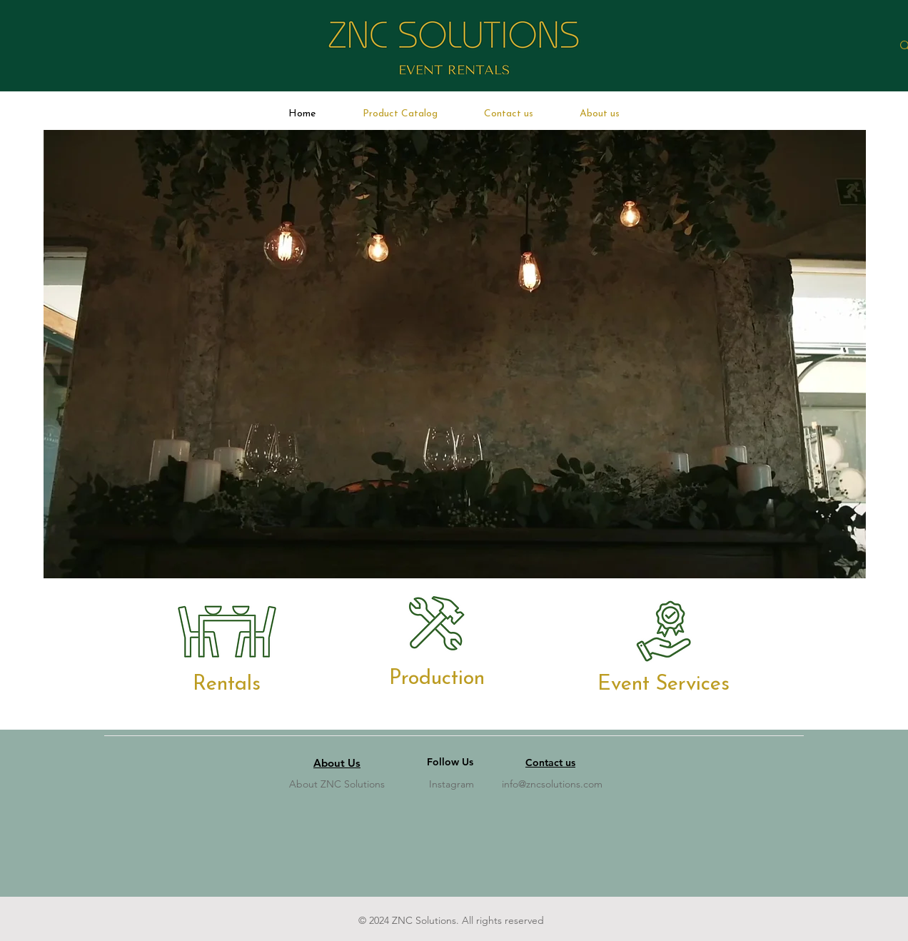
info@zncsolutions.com (552, 784)
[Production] (437, 678)
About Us (336, 763)
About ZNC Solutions (337, 784)
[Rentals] (226, 684)
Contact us (550, 762)
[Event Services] (663, 684)
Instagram (451, 784)
